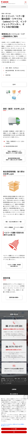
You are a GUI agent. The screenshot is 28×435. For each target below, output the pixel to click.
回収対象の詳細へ (14, 297)
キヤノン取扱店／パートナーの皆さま (14, 228)
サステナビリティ (9, 378)
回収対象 (8, 75)
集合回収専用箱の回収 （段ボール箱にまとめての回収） (14, 159)
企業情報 (3, 7)
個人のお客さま (14, 394)
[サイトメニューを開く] (25, 2)
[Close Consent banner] (26, 397)
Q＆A (14, 84)
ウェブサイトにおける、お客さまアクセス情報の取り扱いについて (12, 425)
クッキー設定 (14, 428)
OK (14, 432)
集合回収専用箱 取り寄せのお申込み (15, 71)
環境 (16, 378)
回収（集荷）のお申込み (12, 68)
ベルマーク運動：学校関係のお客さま (14, 265)
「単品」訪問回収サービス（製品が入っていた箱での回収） (14, 152)
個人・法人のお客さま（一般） (14, 222)
